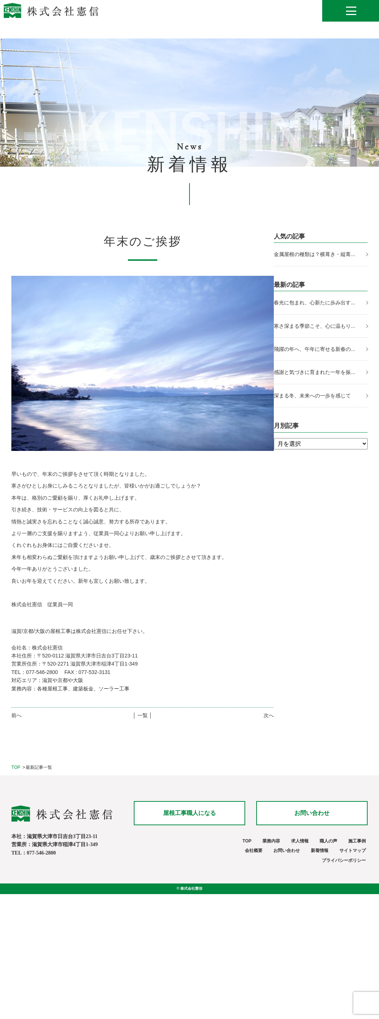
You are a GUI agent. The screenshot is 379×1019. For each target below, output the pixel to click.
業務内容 (271, 841)
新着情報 (319, 850)
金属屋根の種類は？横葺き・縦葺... (314, 254)
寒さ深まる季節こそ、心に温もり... (314, 326)
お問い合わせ (312, 813)
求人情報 (300, 841)
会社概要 (253, 850)
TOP (15, 767)
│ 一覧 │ (142, 715)
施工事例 (357, 841)
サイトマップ (352, 850)
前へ (16, 715)
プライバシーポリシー (344, 860)
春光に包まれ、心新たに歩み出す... (314, 302)
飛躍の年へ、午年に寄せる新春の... (314, 349)
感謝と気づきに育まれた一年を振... (314, 372)
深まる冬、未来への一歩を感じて (312, 396)
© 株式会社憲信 (189, 888)
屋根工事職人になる (189, 813)
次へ (269, 715)
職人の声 (328, 841)
